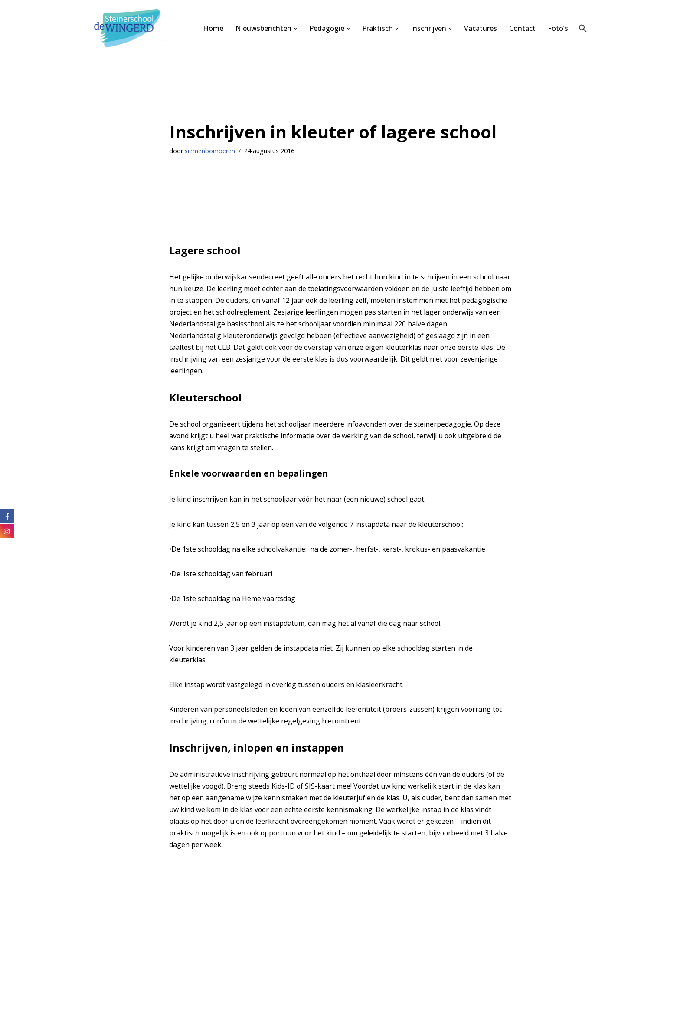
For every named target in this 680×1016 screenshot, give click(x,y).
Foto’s (558, 28)
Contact (522, 28)
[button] (295, 28)
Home (213, 28)
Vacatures (480, 28)
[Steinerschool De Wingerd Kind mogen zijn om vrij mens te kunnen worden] (130, 28)
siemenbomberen (210, 151)
